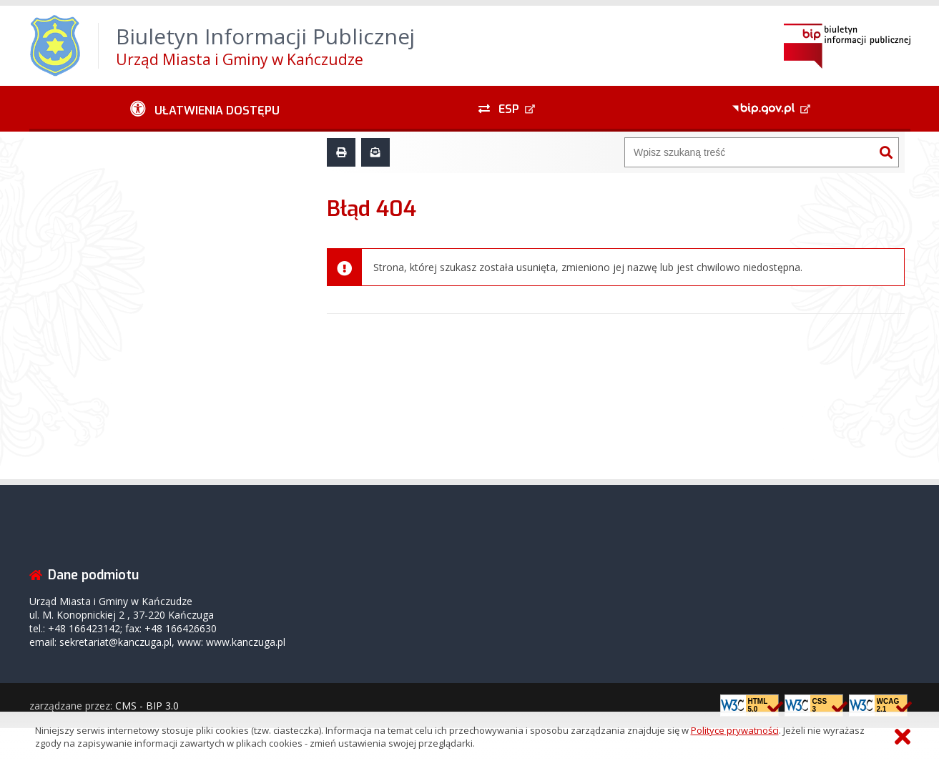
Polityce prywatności (735, 730)
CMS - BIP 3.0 (147, 705)
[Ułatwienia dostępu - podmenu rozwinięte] (205, 109)
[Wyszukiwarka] (749, 152)
